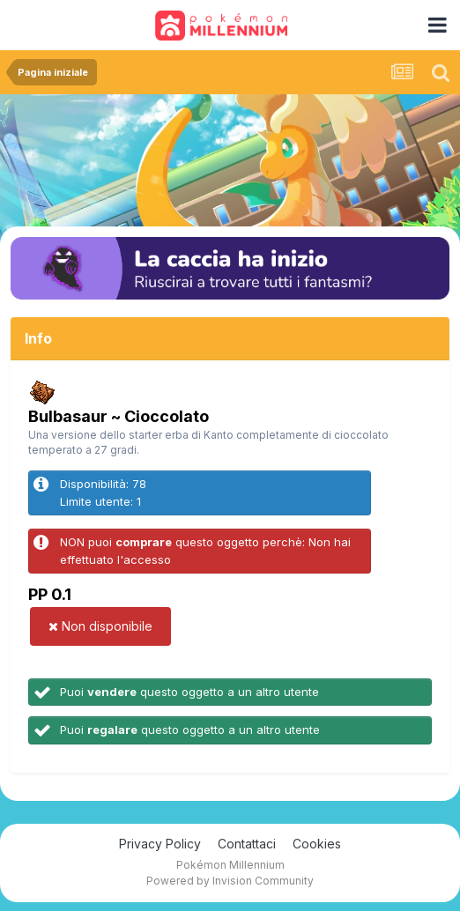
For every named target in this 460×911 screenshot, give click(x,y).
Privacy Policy (160, 843)
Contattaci (247, 843)
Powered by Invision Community (230, 880)
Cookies (317, 843)
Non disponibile (100, 625)
